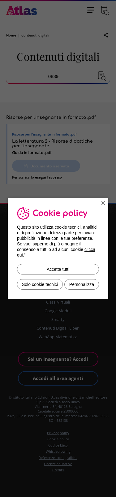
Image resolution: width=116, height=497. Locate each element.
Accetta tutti (58, 269)
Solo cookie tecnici (40, 284)
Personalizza (81, 284)
